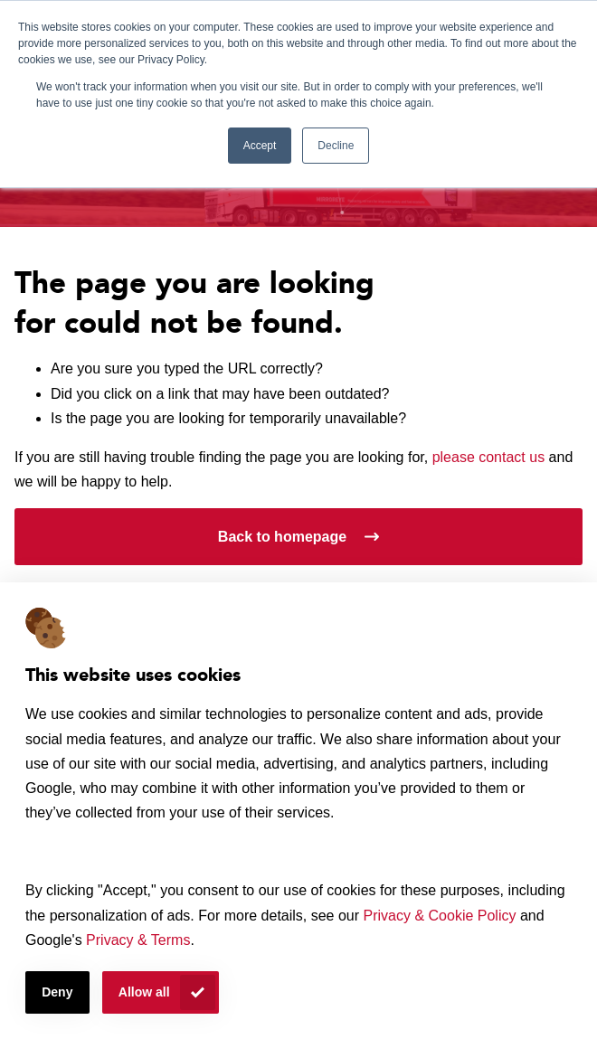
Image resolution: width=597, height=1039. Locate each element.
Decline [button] (335, 145)
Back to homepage (282, 536)
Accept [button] (260, 145)
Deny (57, 992)
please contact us (488, 457)
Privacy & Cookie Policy (440, 915)
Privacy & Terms (138, 940)
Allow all (144, 992)
